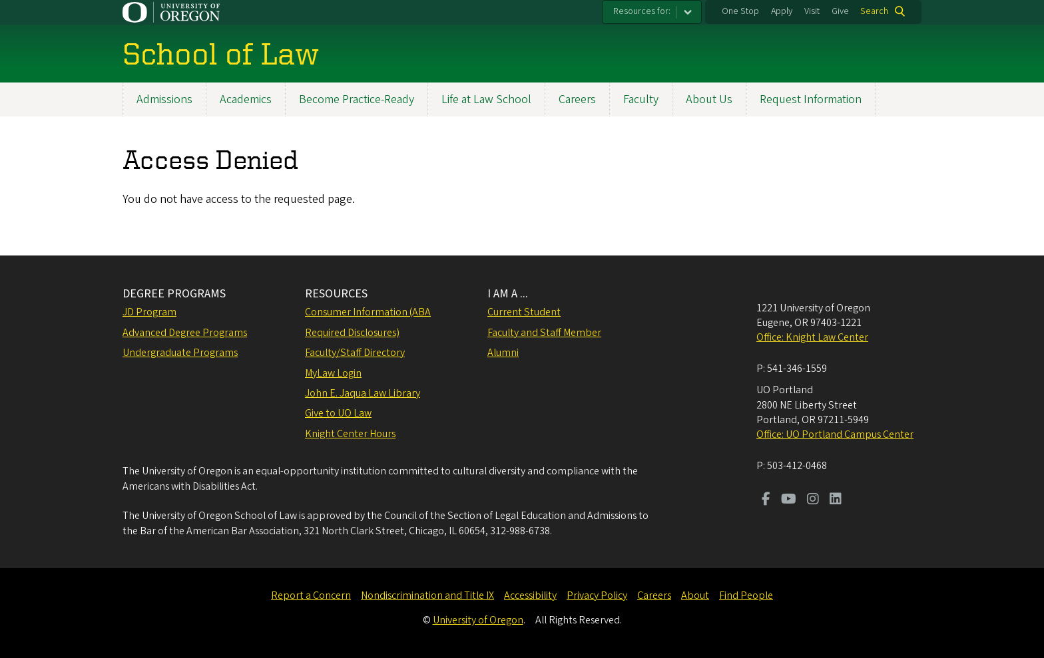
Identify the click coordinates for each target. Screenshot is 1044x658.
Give (840, 11)
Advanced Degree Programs (185, 332)
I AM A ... (507, 293)
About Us (709, 99)
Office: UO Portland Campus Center (835, 434)
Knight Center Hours (350, 433)
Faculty (640, 99)
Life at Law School (486, 99)
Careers (577, 99)
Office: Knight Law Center (812, 337)
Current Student (524, 312)
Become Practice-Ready (356, 99)
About (695, 595)
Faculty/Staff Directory (355, 352)
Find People (746, 595)
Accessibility (530, 595)
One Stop (740, 11)
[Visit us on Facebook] (766, 500)
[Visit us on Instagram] (813, 500)
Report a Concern (311, 595)
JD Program (149, 312)
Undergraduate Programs (180, 352)
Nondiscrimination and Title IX (427, 595)
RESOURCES (336, 293)
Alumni (503, 352)
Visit (812, 11)
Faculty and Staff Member (544, 332)
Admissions (164, 99)
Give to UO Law (338, 413)
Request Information (811, 99)
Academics (246, 99)
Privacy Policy (597, 595)
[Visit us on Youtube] (789, 500)
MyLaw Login (333, 373)
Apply (781, 11)
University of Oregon (478, 620)
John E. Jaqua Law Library (362, 393)
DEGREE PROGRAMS (174, 293)
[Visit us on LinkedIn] (835, 500)
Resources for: (641, 11)
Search (874, 11)
